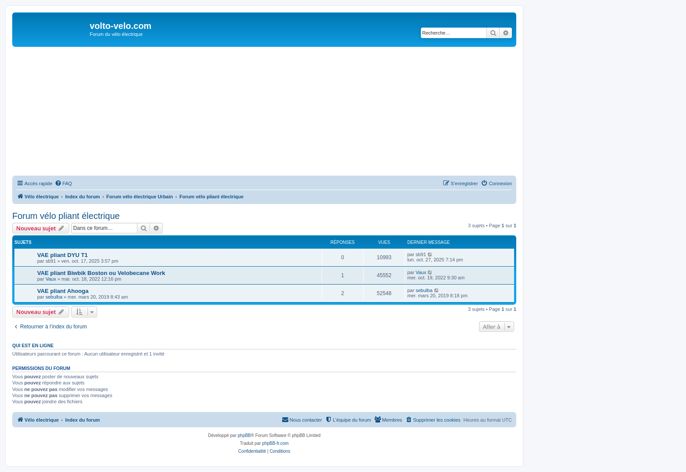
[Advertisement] (274, 112)
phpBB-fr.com (275, 443)
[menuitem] (63, 183)
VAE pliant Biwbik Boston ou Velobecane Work (101, 273)
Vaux (51, 279)
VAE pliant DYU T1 (62, 255)
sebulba (54, 296)
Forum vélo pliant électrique (66, 216)
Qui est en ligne (33, 345)
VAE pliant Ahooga (62, 291)
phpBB (244, 435)
